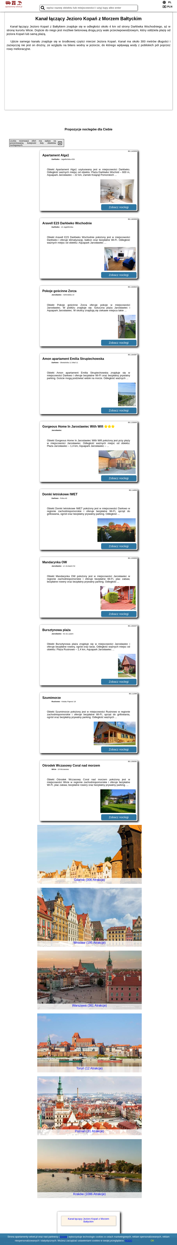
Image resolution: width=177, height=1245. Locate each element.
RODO (128, 1240)
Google (63, 1236)
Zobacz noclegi (119, 207)
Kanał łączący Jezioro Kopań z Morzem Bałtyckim (88, 1220)
